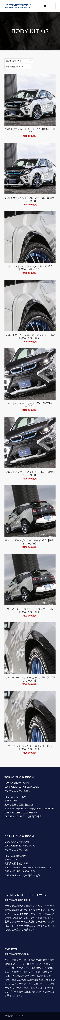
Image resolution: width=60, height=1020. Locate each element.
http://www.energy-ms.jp (17, 900)
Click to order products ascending (30, 61)
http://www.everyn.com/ (16, 954)
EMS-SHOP (19, 1016)
